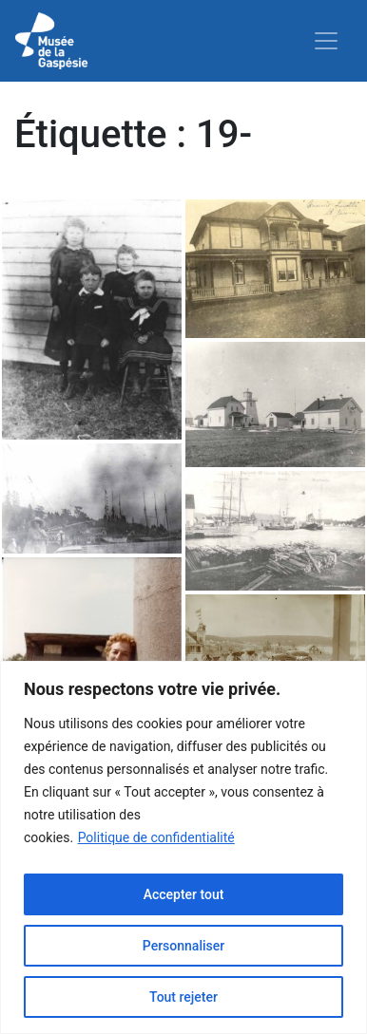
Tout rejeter (183, 997)
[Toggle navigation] (326, 41)
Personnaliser (183, 945)
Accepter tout (184, 894)
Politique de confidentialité (156, 837)
